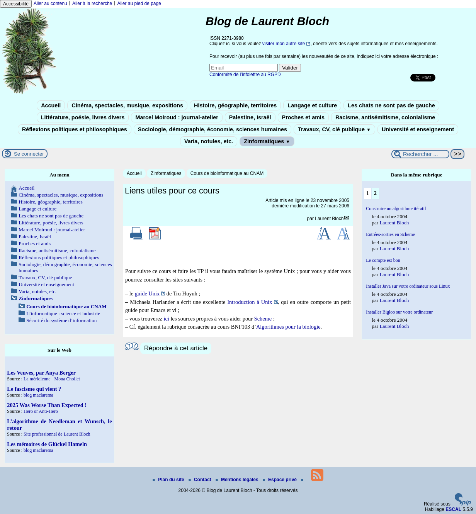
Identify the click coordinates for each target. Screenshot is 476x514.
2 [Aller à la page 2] (375, 193)
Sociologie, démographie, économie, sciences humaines (212, 129)
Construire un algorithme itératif (396, 208)
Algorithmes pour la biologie (288, 327)
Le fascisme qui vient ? (34, 389)
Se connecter (29, 154)
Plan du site (169, 479)
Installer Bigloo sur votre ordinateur (399, 312)
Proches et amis (303, 117)
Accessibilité (16, 4)
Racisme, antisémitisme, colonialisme (385, 117)
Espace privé (280, 479)
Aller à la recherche (92, 3)
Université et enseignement (418, 129)
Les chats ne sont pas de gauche (391, 105)
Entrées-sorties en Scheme (390, 234)
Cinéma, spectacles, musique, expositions (127, 105)
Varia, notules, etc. (208, 141)
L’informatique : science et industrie (63, 313)
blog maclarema (38, 395)
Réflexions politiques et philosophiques (74, 129)
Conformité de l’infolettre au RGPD (245, 74)
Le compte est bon (383, 260)
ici (166, 319)
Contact (200, 479)
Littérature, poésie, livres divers (83, 117)
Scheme (263, 319)
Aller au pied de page (139, 3)
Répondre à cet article (175, 348)
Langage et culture (312, 105)
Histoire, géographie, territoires (235, 105)
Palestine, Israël (250, 117)
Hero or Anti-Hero (41, 411)
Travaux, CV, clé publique (334, 129)
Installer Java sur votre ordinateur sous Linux (408, 286)
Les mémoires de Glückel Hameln (47, 444)
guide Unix (147, 293)
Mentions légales (238, 479)
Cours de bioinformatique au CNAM (227, 173)
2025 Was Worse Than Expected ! (47, 405)
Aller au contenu (50, 3)
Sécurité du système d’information (61, 320)
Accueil (51, 105)
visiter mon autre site (283, 43)
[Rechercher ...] (420, 154)
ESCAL (453, 509)
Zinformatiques (267, 141)
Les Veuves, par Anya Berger (41, 373)
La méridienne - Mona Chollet (52, 379)
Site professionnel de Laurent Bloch (57, 434)
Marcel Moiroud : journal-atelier (176, 117)
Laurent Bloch (329, 218)
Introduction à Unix (249, 302)
